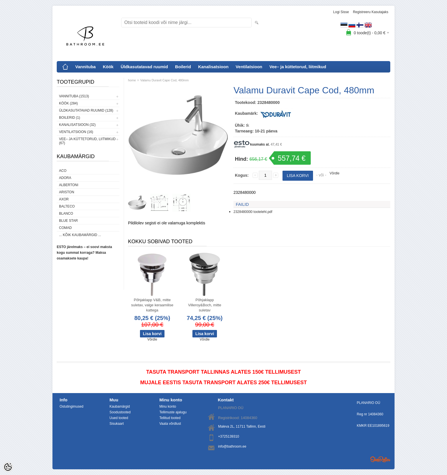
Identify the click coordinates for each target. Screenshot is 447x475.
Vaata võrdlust (170, 424)
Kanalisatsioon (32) (77, 125)
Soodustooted (120, 412)
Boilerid (183, 66)
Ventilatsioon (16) (76, 132)
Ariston (66, 192)
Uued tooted (118, 418)
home (132, 80)
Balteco (67, 206)
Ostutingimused (71, 406)
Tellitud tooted (169, 418)
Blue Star (68, 221)
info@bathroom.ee (232, 446)
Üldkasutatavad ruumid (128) (86, 110)
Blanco (66, 214)
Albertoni (68, 185)
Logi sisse (341, 12)
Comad (65, 228)
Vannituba (85, 66)
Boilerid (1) (69, 118)
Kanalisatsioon (213, 66)
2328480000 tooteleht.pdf (252, 212)
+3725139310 (228, 436)
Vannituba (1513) (74, 96)
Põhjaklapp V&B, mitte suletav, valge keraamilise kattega (152, 305)
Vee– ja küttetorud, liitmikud (297, 66)
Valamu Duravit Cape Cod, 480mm (164, 80)
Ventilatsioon (249, 66)
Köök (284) (68, 103)
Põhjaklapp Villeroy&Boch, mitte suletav (204, 305)
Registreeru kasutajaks (370, 12)
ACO (62, 171)
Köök (108, 66)
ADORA (65, 178)
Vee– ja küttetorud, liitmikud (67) (87, 141)
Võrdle (335, 173)
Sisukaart (116, 424)
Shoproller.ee (380, 459)
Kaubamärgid (119, 406)
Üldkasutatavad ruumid (144, 66)
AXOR (64, 199)
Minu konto (167, 406)
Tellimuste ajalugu (172, 412)
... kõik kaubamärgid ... (80, 235)
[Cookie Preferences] (8, 467)
